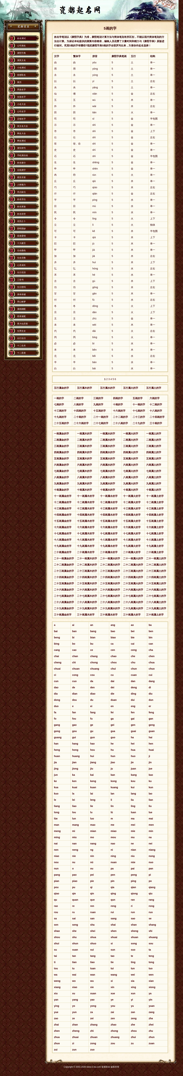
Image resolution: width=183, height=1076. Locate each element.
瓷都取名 (21, 75)
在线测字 (21, 170)
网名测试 (21, 141)
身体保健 (21, 294)
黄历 (19, 82)
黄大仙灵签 (22, 323)
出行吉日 (21, 338)
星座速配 (21, 316)
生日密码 (21, 287)
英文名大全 (22, 126)
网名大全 (21, 133)
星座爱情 (21, 236)
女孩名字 (21, 97)
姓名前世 (21, 214)
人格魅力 (21, 184)
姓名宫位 (21, 199)
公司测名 (21, 45)
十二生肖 (21, 345)
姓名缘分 (21, 162)
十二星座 (21, 353)
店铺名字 (21, 119)
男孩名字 (21, 89)
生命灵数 (21, 258)
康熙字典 (21, 53)
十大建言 (21, 243)
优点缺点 (21, 192)
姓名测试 (21, 38)
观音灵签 (21, 177)
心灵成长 (21, 265)
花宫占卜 (21, 221)
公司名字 (21, 111)
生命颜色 (21, 250)
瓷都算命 (23, 27)
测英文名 (21, 60)
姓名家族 (21, 206)
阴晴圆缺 (21, 228)
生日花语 (21, 272)
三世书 (20, 280)
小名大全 (21, 104)
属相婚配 (21, 309)
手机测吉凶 (22, 155)
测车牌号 (21, 148)
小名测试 (21, 67)
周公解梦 (21, 301)
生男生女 (21, 331)
